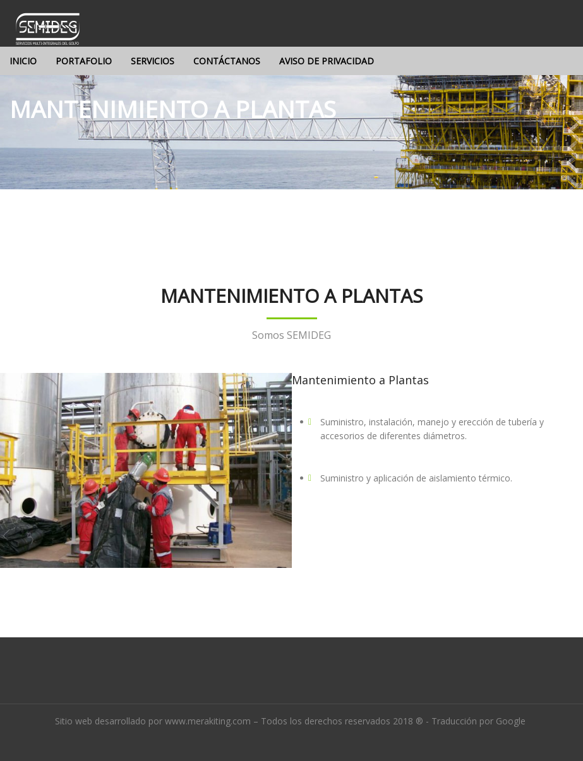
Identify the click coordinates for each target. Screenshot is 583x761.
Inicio (23, 61)
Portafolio (84, 61)
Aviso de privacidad (326, 61)
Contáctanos (226, 61)
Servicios (152, 61)
